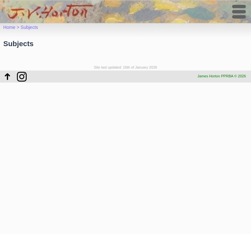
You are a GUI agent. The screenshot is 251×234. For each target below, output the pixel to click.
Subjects (29, 27)
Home (9, 27)
